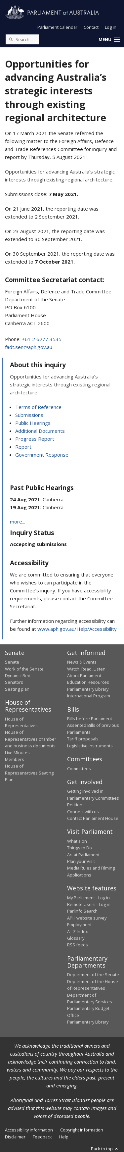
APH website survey (86, 918)
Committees (79, 769)
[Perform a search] (11, 39)
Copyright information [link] (81, 1130)
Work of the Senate (24, 669)
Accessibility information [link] (29, 1130)
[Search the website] (22, 39)
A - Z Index (77, 931)
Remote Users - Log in (88, 904)
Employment (79, 924)
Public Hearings (33, 423)
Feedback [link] (42, 1137)
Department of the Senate (93, 974)
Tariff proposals (83, 739)
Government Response (41, 454)
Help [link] (63, 1137)
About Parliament (84, 675)
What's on (77, 841)
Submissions (29, 415)
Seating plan (17, 689)
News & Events (82, 662)
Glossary (75, 938)
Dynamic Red (17, 675)
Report (23, 446)
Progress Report (34, 438)
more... (17, 521)
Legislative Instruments (90, 746)
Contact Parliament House (92, 818)
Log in (110, 27)
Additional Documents (40, 430)
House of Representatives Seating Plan (29, 772)
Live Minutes (17, 753)
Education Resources (88, 682)
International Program (88, 696)
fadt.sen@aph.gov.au (28, 347)
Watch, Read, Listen (86, 669)
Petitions (76, 805)
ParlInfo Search (82, 911)
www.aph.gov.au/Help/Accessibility (77, 629)
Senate (12, 662)
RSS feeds (77, 945)
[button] (109, 39)
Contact (91, 27)
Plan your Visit (81, 861)
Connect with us (83, 812)
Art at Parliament (83, 855)
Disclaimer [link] (15, 1137)
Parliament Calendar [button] (57, 27)
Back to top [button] (105, 1149)
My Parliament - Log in (88, 898)
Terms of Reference (38, 407)
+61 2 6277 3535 (42, 339)
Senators (14, 682)
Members (14, 759)
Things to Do (79, 848)
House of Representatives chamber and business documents (30, 739)
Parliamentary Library (87, 689)
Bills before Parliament (89, 719)
